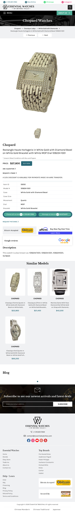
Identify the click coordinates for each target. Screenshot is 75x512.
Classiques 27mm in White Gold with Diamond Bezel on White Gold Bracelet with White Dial (37, 305)
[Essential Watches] (18, 7)
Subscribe (63, 404)
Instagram (66, 2)
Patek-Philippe (44, 460)
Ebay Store (6, 460)
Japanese (56, 509)
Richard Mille (43, 465)
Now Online (30, 2)
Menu (9, 13)
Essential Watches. (37, 504)
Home (5, 454)
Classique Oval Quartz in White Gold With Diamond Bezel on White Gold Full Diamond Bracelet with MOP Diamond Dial (15, 353)
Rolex (41, 468)
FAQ (4, 483)
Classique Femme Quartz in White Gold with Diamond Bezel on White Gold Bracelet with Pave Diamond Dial (15, 305)
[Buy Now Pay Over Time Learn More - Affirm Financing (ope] (55, 230)
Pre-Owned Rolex (45, 454)
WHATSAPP (55, 214)
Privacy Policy (8, 491)
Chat (4, 480)
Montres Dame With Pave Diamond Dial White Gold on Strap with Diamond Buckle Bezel (60, 305)
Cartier (41, 470)
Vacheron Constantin (46, 462)
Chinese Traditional (41, 509)
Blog (4, 488)
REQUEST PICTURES (11, 222)
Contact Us (7, 468)
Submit (70, 7)
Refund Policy (7, 493)
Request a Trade (10, 173)
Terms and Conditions (10, 496)
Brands (5, 457)
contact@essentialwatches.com (38, 436)
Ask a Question (9, 169)
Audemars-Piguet (45, 457)
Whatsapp (49, 2)
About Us (64, 12)
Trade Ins (6, 462)
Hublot (41, 473)
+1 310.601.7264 (10, 2)
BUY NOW (26, 163)
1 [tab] (37, 381)
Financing (6, 485)
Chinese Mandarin (22, 509)
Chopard (15, 298)
